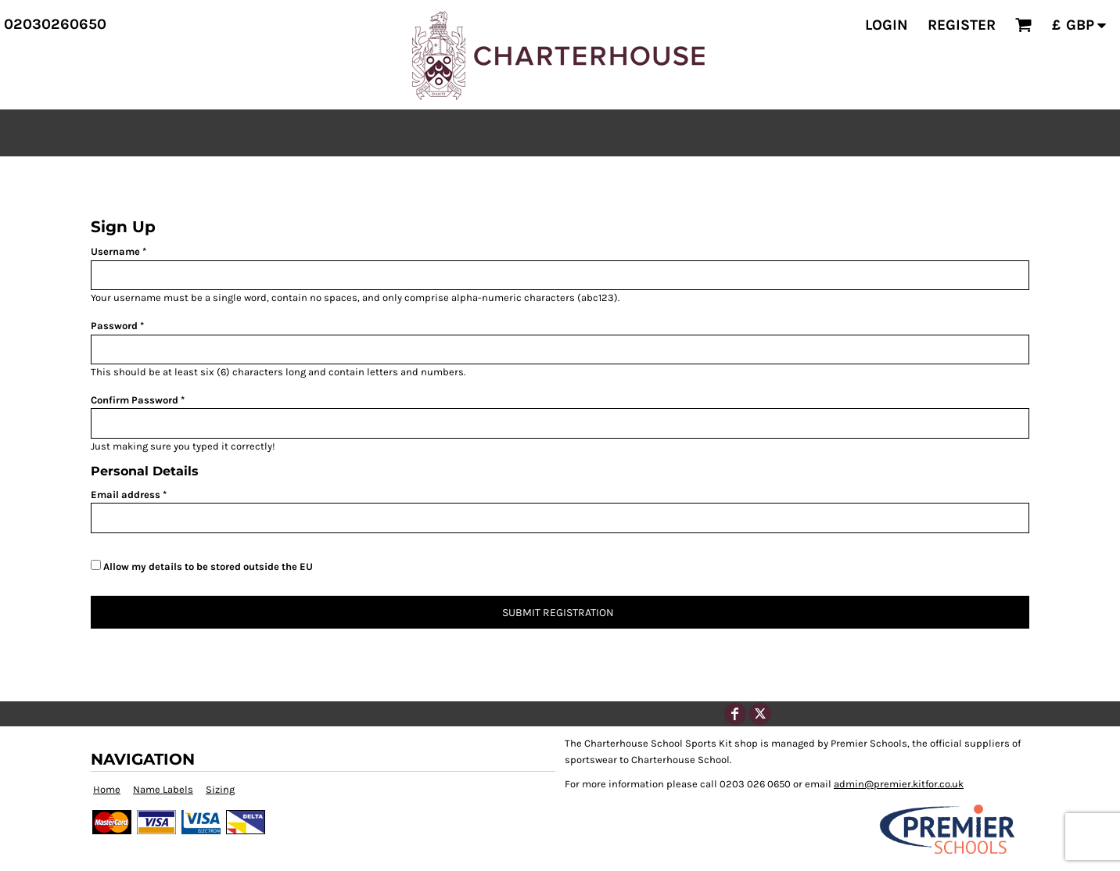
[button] (1023, 25)
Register (962, 25)
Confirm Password (134, 400)
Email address (125, 494)
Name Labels (163, 789)
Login (886, 25)
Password (114, 326)
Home (106, 789)
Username (115, 251)
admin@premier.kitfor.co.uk (899, 784)
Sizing (220, 789)
